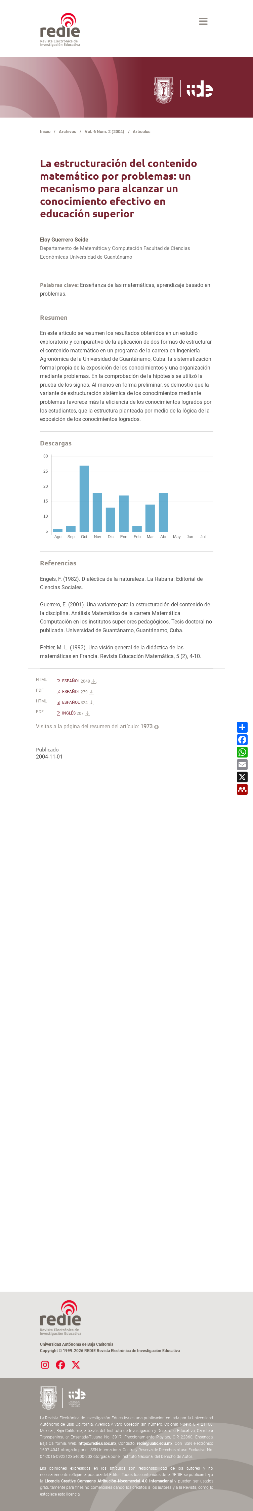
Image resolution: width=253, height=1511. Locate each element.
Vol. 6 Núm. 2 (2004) (104, 131)
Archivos (67, 131)
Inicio (45, 131)
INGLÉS (75, 713)
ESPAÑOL (78, 681)
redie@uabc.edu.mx (154, 1443)
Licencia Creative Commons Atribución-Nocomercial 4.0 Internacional (109, 1481)
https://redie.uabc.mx (97, 1443)
